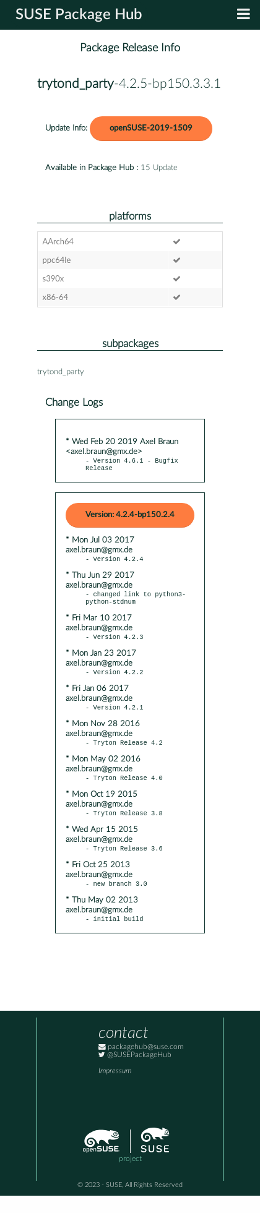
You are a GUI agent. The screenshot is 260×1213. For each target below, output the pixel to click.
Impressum (114, 1088)
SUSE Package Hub (78, 14)
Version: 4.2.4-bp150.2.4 (130, 517)
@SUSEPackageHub (134, 1072)
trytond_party (75, 83)
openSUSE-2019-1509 (151, 128)
